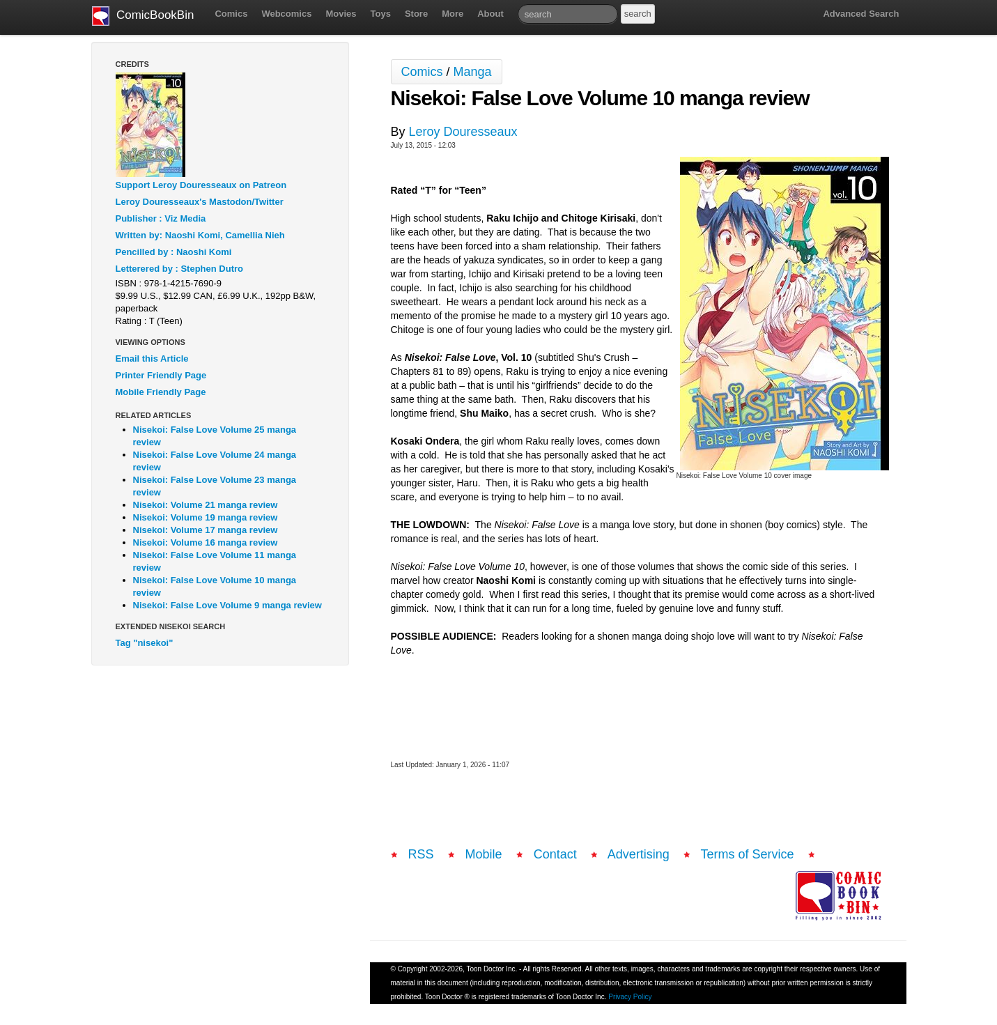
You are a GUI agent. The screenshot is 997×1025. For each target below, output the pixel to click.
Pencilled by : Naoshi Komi (174, 252)
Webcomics (286, 13)
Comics (231, 13)
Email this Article (152, 358)
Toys (381, 13)
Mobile (483, 854)
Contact (555, 854)
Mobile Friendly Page (161, 392)
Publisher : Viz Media (161, 218)
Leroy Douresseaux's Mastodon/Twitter (200, 201)
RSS (421, 854)
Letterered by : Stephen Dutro (179, 268)
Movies (340, 13)
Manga (473, 72)
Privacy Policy (629, 997)
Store (416, 13)
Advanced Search (861, 13)
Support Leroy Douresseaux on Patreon (201, 185)
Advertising (639, 854)
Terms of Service (747, 854)
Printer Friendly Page (161, 375)
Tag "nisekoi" (144, 643)
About (490, 13)
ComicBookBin (143, 16)
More (452, 13)
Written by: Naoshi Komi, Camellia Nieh (200, 235)
